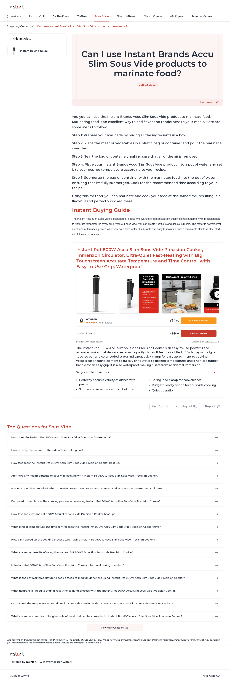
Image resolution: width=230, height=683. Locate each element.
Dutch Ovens (153, 16)
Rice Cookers (11, 16)
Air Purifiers (60, 16)
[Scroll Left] (7, 16)
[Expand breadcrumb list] (32, 26)
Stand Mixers (126, 16)
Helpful (160, 406)
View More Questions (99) (115, 627)
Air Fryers (177, 16)
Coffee (82, 16)
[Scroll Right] (218, 294)
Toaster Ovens (202, 16)
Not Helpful (186, 406)
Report (213, 406)
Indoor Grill (37, 16)
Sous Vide (101, 16)
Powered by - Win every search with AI (41, 661)
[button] (217, 102)
